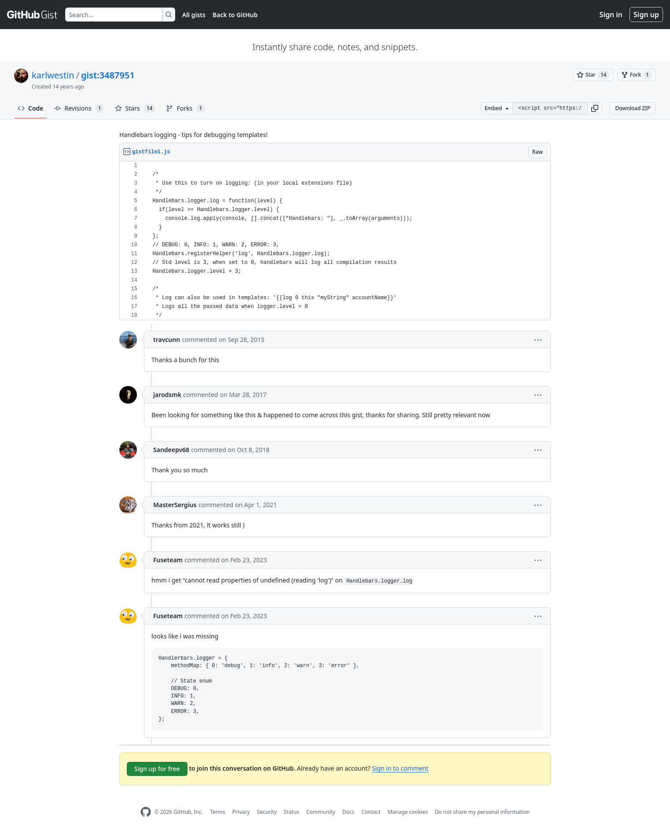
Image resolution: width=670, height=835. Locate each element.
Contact (370, 812)
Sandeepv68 (171, 449)
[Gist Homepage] (32, 14)
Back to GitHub (235, 15)
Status (291, 812)
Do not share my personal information (482, 812)
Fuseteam (168, 560)
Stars (135, 108)
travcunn (166, 339)
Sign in (611, 14)
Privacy (241, 812)
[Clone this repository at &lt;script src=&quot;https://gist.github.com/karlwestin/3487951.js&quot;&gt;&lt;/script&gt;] (549, 108)
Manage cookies (407, 812)
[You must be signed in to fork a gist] (636, 75)
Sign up (646, 14)
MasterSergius (174, 505)
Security (267, 812)
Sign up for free (157, 768)
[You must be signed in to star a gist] (593, 75)
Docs (348, 812)
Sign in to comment (400, 768)
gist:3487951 (108, 75)
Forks (185, 108)
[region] (335, 240)
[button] (594, 108)
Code (31, 108)
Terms (217, 812)
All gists (194, 15)
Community (320, 812)
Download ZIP (632, 108)
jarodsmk (167, 394)
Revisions (79, 108)
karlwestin (53, 75)
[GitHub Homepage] (145, 811)
